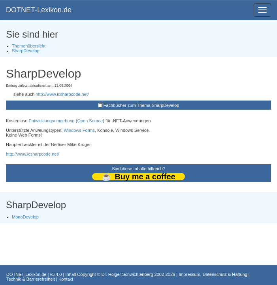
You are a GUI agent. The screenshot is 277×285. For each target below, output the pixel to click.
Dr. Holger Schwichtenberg (127, 274)
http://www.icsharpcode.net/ (62, 94)
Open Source (90, 120)
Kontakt (65, 279)
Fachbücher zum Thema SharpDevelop (141, 105)
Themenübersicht (28, 46)
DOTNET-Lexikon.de (39, 10)
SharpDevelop (26, 50)
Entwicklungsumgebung (51, 120)
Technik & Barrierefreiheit (30, 279)
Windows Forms (79, 130)
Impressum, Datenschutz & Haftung (213, 274)
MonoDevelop (25, 217)
